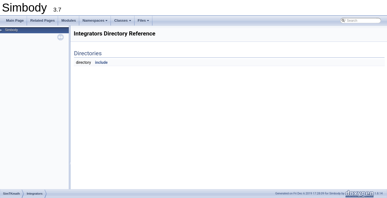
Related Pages (42, 20)
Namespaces (96, 22)
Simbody (11, 30)
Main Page (15, 20)
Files (144, 22)
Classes (123, 22)
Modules (68, 20)
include (101, 62)
